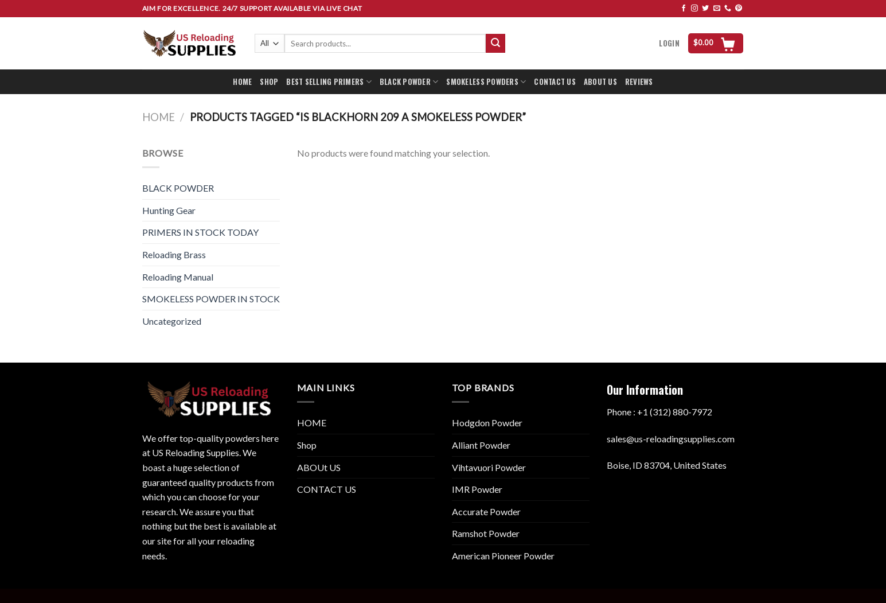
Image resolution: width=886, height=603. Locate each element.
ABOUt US (319, 467)
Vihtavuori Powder (489, 467)
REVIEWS (639, 81)
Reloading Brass (174, 254)
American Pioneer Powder (503, 555)
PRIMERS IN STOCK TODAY (200, 232)
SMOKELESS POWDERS (486, 82)
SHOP (269, 81)
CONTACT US (555, 81)
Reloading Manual (177, 276)
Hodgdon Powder (487, 422)
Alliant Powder (481, 444)
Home (158, 117)
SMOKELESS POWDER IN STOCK (211, 298)
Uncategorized (171, 321)
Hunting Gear (169, 210)
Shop (307, 444)
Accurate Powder (486, 511)
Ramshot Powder (486, 533)
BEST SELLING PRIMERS (329, 82)
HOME (242, 81)
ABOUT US (600, 81)
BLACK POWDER (409, 82)
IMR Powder (477, 489)
